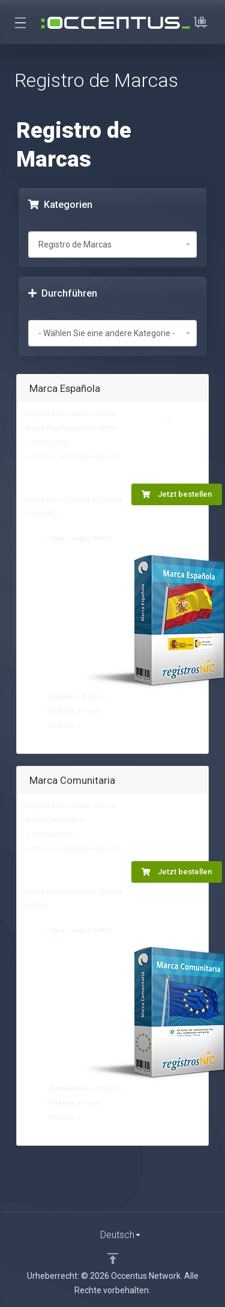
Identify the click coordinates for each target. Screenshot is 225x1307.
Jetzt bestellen (177, 494)
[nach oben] (113, 1258)
